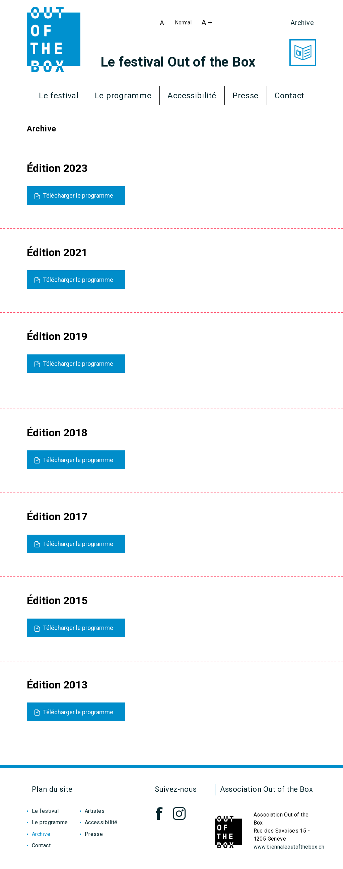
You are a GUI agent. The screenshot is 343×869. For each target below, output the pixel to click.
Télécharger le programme (74, 195)
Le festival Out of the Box (177, 62)
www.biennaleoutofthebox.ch (289, 847)
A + (208, 24)
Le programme (123, 95)
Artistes (95, 811)
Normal (184, 23)
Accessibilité (191, 95)
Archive (302, 23)
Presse (245, 95)
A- (164, 24)
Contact (289, 95)
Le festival (59, 95)
